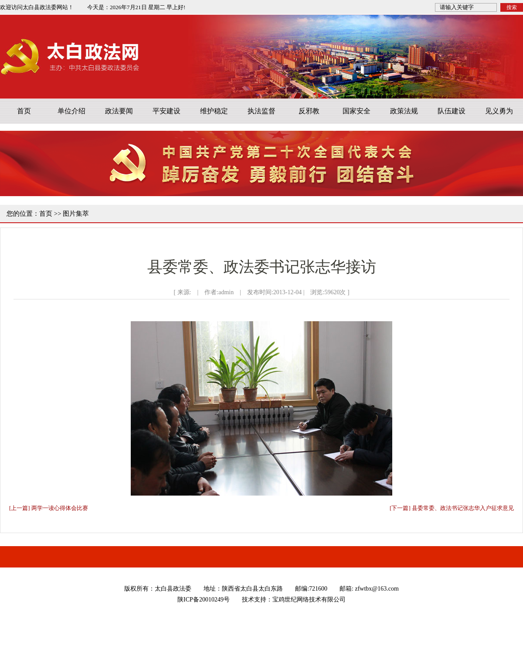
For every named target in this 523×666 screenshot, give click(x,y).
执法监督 (261, 111)
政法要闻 (119, 111)
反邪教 (309, 111)
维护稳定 (214, 111)
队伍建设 (451, 111)
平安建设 (166, 111)
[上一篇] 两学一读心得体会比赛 (48, 508)
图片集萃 (76, 213)
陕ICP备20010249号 (203, 599)
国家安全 (356, 111)
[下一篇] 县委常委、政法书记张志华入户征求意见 (452, 508)
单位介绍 (71, 111)
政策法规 (404, 111)
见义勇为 (499, 111)
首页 (24, 111)
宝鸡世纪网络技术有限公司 (309, 599)
